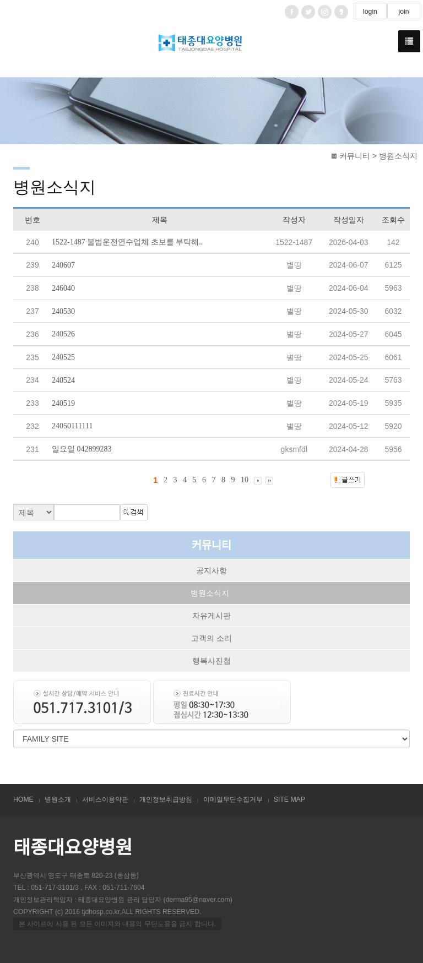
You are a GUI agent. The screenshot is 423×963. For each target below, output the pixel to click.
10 (244, 480)
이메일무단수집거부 (233, 799)
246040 (63, 288)
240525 (63, 357)
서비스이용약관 (105, 799)
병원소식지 (210, 593)
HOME (23, 799)
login (370, 11)
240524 (63, 380)
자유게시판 (211, 615)
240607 (63, 265)
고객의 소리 (211, 638)
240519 (63, 403)
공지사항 (211, 570)
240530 (63, 311)
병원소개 (58, 799)
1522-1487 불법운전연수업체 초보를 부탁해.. (127, 242)
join (403, 11)
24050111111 (72, 426)
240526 (63, 334)
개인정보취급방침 (165, 799)
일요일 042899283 (82, 449)
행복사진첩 (211, 660)
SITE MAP (289, 799)
